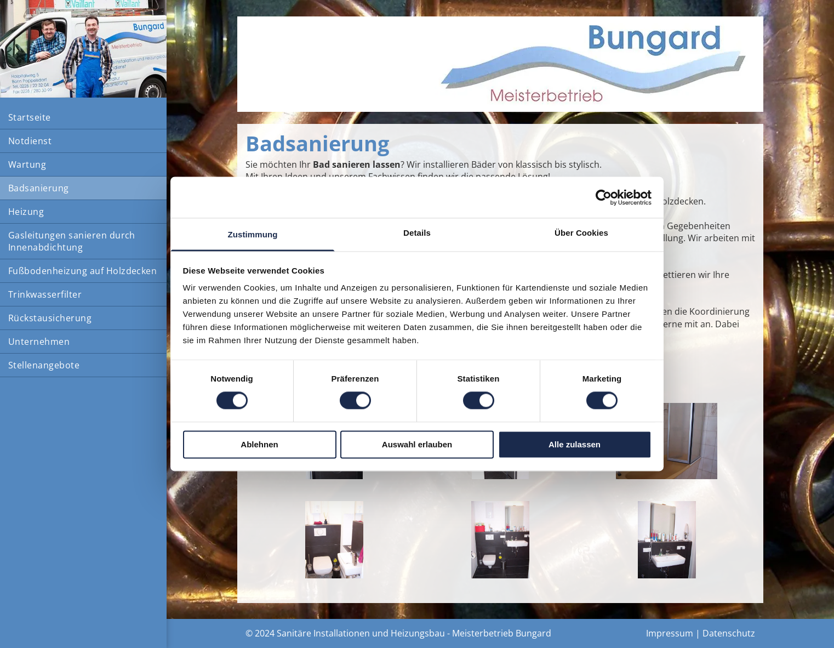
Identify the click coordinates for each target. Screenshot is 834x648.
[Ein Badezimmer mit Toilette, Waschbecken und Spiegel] (500, 539)
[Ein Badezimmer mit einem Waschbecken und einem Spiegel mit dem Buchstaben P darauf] (666, 539)
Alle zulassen (575, 444)
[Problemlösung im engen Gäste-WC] (334, 539)
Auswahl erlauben (417, 444)
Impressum (669, 633)
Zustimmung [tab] (253, 234)
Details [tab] (417, 232)
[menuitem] (83, 117)
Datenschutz (728, 633)
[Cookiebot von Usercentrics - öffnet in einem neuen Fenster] (604, 197)
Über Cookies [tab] (581, 232)
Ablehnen (259, 444)
